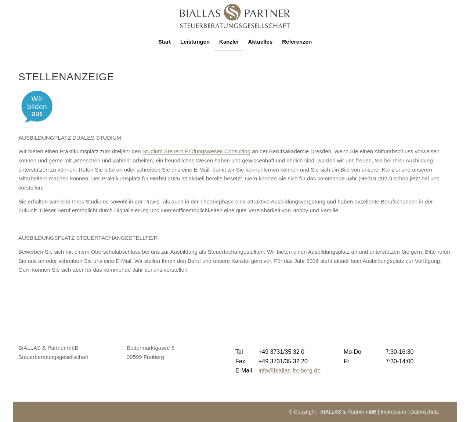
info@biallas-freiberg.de (289, 370)
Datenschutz (424, 412)
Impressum (393, 412)
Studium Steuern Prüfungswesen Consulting (196, 151)
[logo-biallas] (235, 16)
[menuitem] (164, 42)
